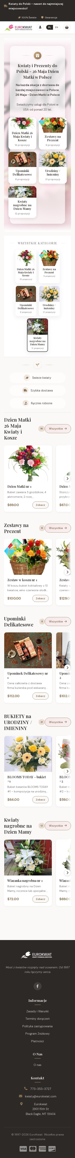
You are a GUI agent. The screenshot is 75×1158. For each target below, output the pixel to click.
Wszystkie (58, 428)
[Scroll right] (67, 478)
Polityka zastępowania (37, 1026)
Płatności (37, 1041)
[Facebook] (38, 986)
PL (49, 27)
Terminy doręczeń (37, 1019)
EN (56, 27)
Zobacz (40, 505)
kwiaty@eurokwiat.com (40, 1096)
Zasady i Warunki (37, 1011)
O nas (37, 1065)
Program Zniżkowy (37, 1033)
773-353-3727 (40, 1089)
